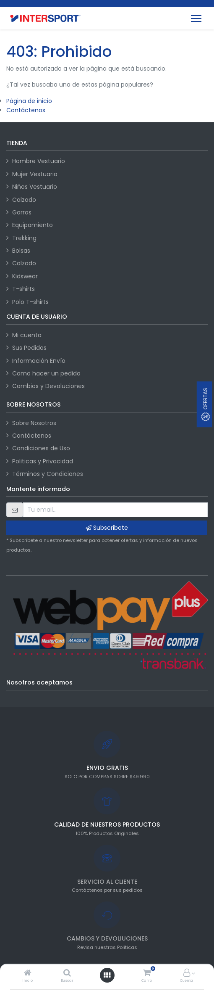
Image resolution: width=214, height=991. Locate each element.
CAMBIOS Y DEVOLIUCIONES (107, 938)
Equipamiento (32, 225)
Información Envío (38, 361)
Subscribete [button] (107, 527)
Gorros (21, 212)
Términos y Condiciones (47, 474)
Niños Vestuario (34, 186)
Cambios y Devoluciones (48, 386)
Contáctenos (25, 110)
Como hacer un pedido (46, 373)
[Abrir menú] (107, 975)
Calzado (24, 200)
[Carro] (147, 973)
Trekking (24, 238)
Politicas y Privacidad (42, 461)
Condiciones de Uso (41, 448)
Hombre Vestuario (38, 161)
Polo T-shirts (30, 302)
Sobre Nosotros (34, 423)
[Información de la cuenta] (186, 973)
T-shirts (23, 289)
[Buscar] (67, 973)
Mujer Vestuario (34, 174)
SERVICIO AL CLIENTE (107, 881)
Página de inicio (29, 101)
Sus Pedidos (29, 348)
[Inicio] (27, 973)
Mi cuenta (27, 335)
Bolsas (21, 250)
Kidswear (25, 276)
